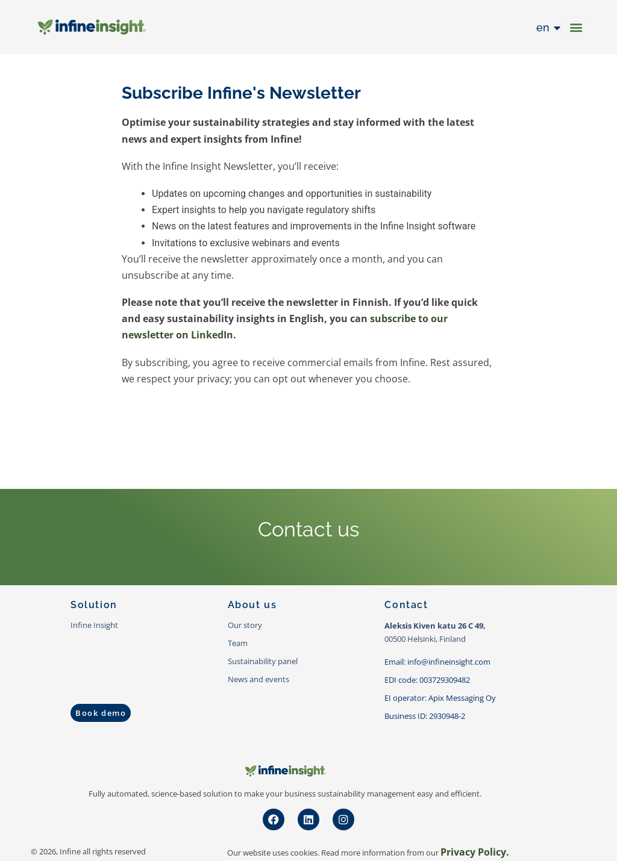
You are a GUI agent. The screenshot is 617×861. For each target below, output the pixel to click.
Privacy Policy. (474, 852)
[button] (576, 27)
